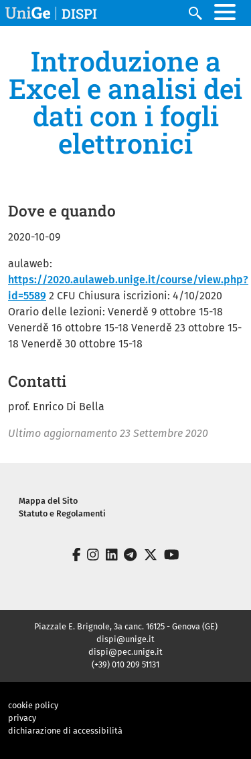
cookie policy (33, 705)
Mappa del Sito (48, 501)
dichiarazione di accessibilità (65, 731)
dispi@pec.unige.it (125, 652)
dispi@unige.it (125, 639)
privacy (22, 718)
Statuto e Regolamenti (62, 513)
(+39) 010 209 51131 (125, 664)
